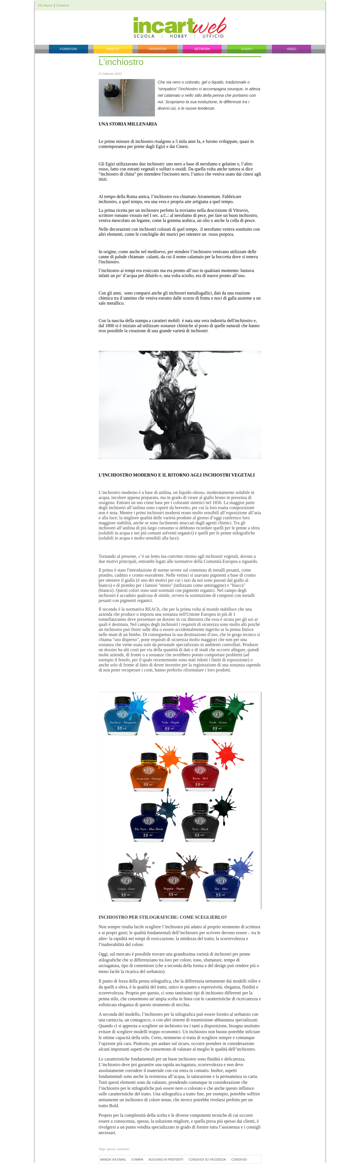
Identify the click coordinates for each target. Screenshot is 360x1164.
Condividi (239, 1159)
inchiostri (123, 1149)
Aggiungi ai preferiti (165, 1159)
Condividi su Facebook (207, 1159)
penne (111, 1149)
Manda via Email (113, 1159)
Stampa (137, 1159)
